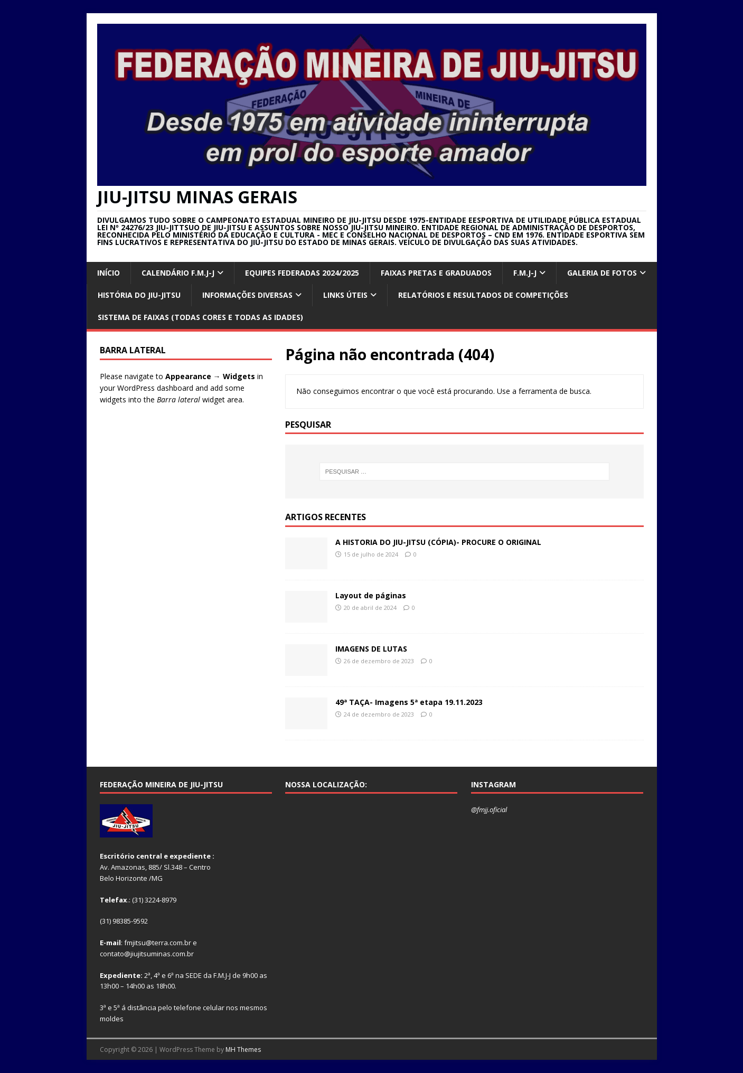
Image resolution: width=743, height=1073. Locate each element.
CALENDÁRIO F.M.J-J (178, 273)
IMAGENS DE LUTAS (371, 649)
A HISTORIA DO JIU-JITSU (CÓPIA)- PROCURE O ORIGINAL (438, 542)
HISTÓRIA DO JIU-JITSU (139, 295)
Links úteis (345, 295)
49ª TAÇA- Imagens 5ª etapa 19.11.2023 (409, 702)
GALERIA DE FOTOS (602, 273)
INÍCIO (108, 273)
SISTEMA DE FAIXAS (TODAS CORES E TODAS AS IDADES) (200, 317)
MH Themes (243, 1049)
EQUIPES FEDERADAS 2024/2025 (302, 273)
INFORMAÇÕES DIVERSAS (247, 295)
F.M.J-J (525, 273)
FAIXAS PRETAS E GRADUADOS (436, 273)
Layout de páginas (370, 595)
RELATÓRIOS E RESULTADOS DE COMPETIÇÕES (483, 295)
